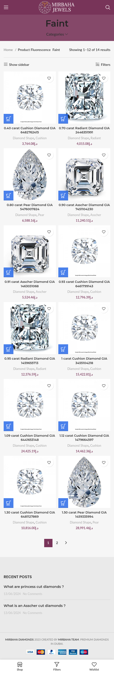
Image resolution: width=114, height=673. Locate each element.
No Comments (32, 594)
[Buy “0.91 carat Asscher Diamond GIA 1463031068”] (8, 272)
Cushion (41, 138)
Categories (55, 34)
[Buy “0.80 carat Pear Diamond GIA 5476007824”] (8, 195)
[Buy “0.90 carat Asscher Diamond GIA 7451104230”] (63, 195)
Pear (41, 215)
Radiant (96, 138)
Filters (106, 64)
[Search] (108, 7)
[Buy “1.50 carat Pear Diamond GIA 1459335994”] (63, 503)
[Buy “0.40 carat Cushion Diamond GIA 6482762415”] (8, 119)
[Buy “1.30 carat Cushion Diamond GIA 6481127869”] (8, 503)
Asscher (95, 215)
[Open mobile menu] (6, 7)
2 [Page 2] (57, 543)
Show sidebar (19, 64)
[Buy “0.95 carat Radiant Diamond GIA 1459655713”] (8, 349)
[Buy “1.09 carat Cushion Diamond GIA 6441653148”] (8, 426)
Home (9, 50)
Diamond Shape (23, 138)
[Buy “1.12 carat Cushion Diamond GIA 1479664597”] (63, 426)
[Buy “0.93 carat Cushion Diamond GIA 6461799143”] (63, 272)
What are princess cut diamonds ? (34, 586)
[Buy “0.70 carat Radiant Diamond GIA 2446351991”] (63, 119)
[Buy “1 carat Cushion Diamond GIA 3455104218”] (63, 349)
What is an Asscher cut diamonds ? (35, 606)
